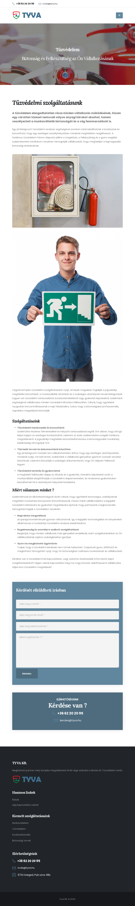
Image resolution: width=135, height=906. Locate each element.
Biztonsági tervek (21, 840)
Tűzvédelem (19, 828)
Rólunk (15, 799)
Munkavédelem (20, 822)
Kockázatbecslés (21, 834)
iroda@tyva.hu (50, 3)
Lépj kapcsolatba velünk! (25, 804)
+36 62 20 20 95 (70, 713)
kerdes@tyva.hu (70, 720)
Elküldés (26, 673)
